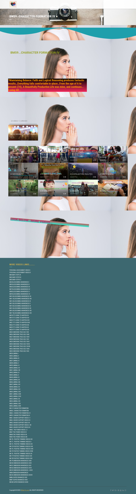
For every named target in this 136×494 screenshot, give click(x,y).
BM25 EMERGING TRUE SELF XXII (19, 332)
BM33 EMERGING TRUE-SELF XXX (19, 351)
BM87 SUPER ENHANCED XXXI (18, 480)
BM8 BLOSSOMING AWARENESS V (19, 291)
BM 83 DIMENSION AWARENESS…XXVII (21, 470)
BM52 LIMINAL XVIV (15, 396)
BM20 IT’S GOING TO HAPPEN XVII (19, 320)
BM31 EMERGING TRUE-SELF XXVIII (19, 346)
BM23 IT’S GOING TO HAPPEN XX (19, 327)
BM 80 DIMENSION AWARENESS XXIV (20, 463)
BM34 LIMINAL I (14, 353)
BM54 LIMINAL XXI (14, 401)
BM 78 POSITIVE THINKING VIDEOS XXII (20, 458)
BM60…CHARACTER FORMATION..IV (19, 413)
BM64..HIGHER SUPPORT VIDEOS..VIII (20, 425)
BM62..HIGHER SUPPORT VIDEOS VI (19, 420)
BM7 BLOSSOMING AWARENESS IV (19, 289)
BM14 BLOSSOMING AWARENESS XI (20, 306)
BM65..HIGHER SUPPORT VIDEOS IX (19, 427)
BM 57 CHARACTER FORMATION (18, 408)
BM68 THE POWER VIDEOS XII (18, 434)
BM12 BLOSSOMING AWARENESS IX (20, 301)
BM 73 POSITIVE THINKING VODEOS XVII (21, 446)
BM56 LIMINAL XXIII (15, 406)
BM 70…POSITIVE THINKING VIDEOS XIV (21, 439)
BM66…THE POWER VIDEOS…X (18, 430)
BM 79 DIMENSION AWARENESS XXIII (20, 461)
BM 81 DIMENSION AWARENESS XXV (20, 465)
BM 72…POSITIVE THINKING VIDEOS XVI (21, 444)
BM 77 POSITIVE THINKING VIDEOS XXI (20, 456)
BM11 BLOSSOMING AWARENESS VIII (20, 299)
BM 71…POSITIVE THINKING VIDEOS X (20, 442)
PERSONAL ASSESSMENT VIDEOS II (20, 272)
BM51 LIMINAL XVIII (15, 394)
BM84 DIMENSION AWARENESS (18, 472)
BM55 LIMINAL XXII (15, 403)
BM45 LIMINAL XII (14, 380)
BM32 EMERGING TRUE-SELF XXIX (19, 349)
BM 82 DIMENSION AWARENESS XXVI (20, 468)
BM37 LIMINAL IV (14, 361)
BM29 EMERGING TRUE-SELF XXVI (19, 341)
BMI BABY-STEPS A (15, 275)
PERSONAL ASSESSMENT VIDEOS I (19, 270)
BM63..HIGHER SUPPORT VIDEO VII (19, 422)
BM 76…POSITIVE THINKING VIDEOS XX (20, 453)
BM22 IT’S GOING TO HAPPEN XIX (19, 325)
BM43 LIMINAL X (14, 375)
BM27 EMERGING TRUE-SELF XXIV (19, 337)
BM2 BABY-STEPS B (15, 277)
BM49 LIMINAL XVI (14, 389)
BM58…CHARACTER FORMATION (19, 411)
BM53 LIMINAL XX (14, 399)
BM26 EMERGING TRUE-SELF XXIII (19, 334)
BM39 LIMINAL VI (14, 365)
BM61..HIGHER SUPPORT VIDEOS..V (19, 418)
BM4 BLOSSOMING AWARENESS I (19, 282)
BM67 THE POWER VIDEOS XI (18, 432)
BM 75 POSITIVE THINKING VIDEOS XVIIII (21, 451)
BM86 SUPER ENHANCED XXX (18, 477)
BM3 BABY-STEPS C (15, 279)
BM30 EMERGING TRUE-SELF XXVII (19, 344)
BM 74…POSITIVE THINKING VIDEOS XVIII (21, 449)
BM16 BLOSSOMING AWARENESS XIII (20, 310)
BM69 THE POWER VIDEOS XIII (18, 437)
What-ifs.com (25, 490)
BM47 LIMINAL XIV (14, 384)
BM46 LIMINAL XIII (14, 382)
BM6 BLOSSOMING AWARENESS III (19, 287)
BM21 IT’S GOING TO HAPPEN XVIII (19, 322)
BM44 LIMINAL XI (14, 377)
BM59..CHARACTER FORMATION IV (19, 415)
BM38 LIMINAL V (14, 363)
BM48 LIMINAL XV (14, 387)
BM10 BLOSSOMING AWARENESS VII (20, 296)
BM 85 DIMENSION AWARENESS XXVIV (21, 475)
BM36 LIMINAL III (14, 358)
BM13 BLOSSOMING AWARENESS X (19, 303)
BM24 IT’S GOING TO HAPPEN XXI (19, 329)
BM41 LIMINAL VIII (14, 370)
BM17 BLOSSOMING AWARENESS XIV (20, 313)
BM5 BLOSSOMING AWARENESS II (19, 284)
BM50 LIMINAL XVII (15, 391)
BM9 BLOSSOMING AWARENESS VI (19, 294)
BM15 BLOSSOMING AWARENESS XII (20, 308)
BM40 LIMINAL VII (14, 368)
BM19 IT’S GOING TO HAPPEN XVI (19, 318)
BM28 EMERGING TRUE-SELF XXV (19, 339)
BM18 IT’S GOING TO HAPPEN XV (19, 315)
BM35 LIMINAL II (14, 356)
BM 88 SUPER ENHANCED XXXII (18, 482)
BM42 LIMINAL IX (14, 372)
